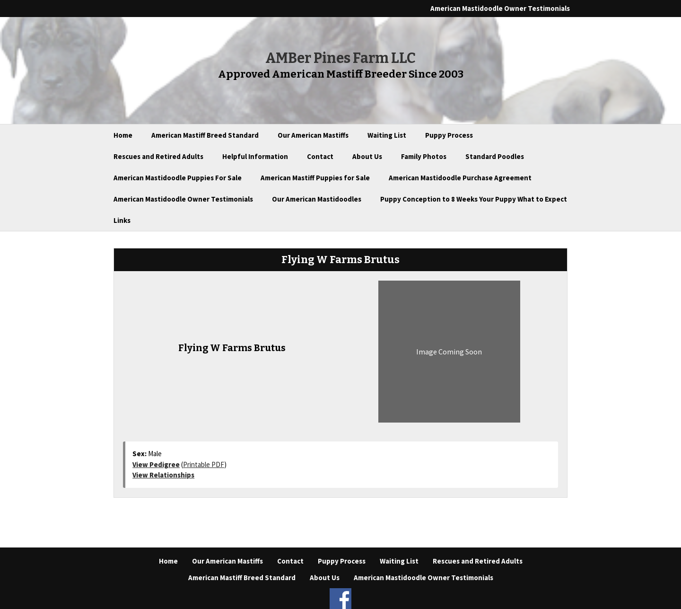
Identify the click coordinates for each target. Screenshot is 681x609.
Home (123, 135)
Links (122, 220)
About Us (367, 156)
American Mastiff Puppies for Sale (315, 177)
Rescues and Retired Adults (158, 156)
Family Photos (423, 156)
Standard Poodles (494, 156)
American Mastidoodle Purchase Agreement (460, 177)
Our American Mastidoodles (316, 198)
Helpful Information (255, 156)
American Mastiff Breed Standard (205, 135)
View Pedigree (156, 464)
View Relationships (163, 474)
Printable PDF (203, 464)
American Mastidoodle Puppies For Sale (178, 177)
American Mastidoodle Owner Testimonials (500, 8)
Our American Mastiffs (313, 135)
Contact (320, 156)
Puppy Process (449, 135)
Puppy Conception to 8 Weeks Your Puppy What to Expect (473, 198)
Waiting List (386, 135)
